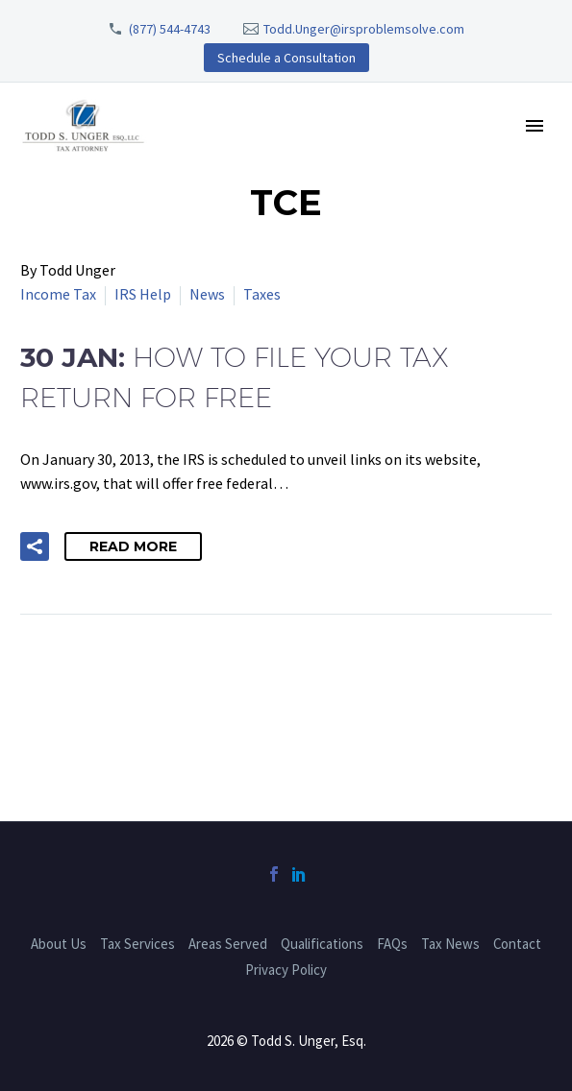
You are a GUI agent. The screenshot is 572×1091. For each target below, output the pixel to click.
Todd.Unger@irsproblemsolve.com (363, 28)
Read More (133, 546)
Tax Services (137, 943)
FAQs (392, 943)
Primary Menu (534, 126)
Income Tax (58, 293)
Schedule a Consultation (286, 57)
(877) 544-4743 (170, 28)
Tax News (450, 943)
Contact (517, 943)
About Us (59, 943)
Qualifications (322, 943)
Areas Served (227, 943)
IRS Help (142, 293)
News (207, 293)
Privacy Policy (286, 969)
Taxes (262, 293)
